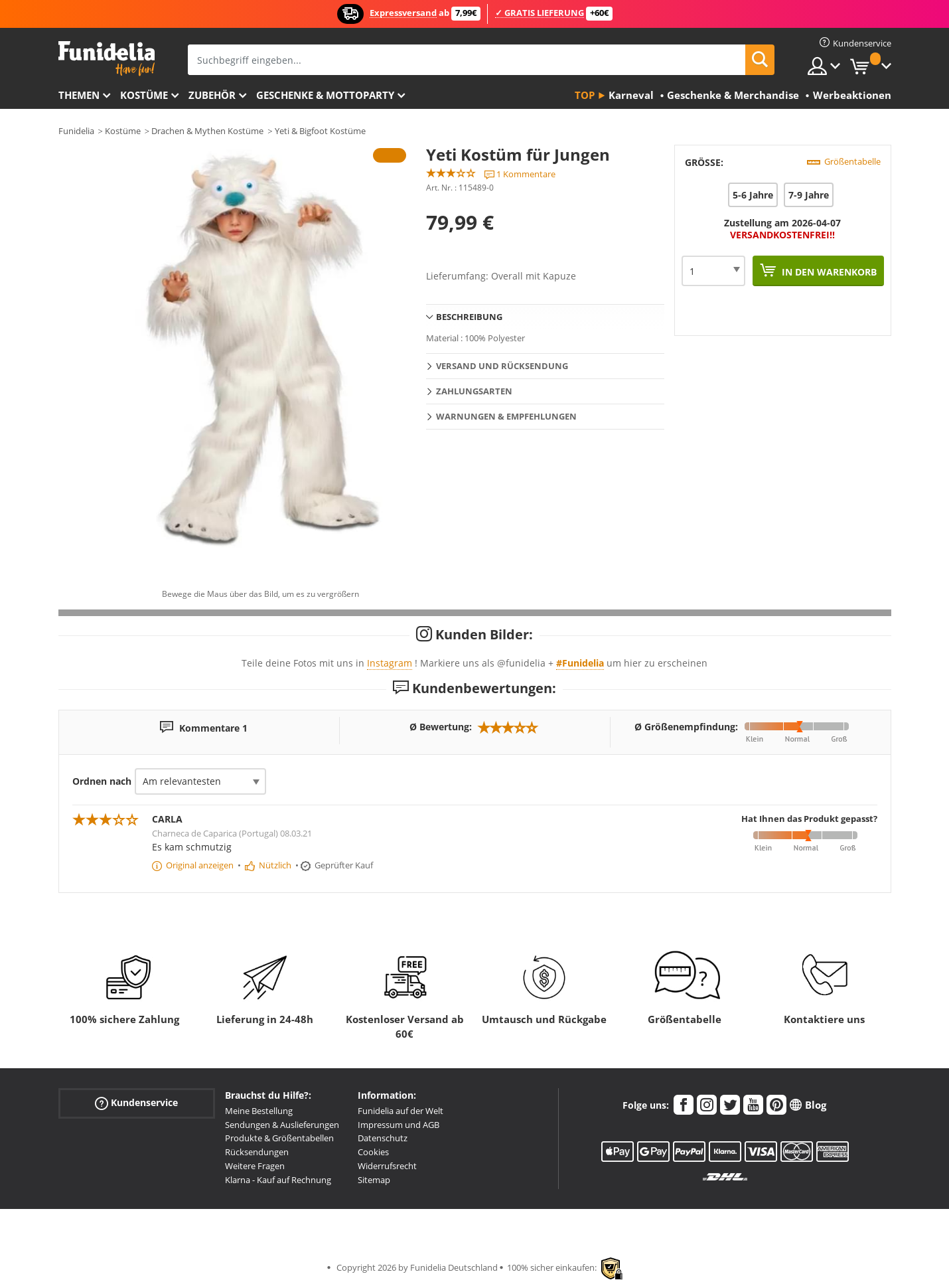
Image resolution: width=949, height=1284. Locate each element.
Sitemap (374, 1180)
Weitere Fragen (255, 1166)
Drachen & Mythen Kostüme (207, 131)
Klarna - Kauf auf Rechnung (278, 1180)
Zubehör (212, 95)
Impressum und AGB (398, 1125)
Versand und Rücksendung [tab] (502, 366)
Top (585, 95)
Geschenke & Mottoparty (325, 95)
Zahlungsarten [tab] (474, 391)
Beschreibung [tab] (469, 317)
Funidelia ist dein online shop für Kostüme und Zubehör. (106, 58)
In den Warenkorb (828, 272)
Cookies (373, 1152)
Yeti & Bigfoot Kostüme (320, 131)
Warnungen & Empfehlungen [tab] (506, 416)
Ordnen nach (101, 781)
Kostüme (144, 95)
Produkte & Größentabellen (279, 1138)
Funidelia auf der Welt (400, 1111)
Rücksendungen (257, 1152)
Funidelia (76, 131)
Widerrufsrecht (387, 1166)
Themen (79, 95)
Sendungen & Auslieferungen (282, 1125)
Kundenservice (136, 1103)
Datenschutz (382, 1138)
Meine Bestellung (259, 1111)
